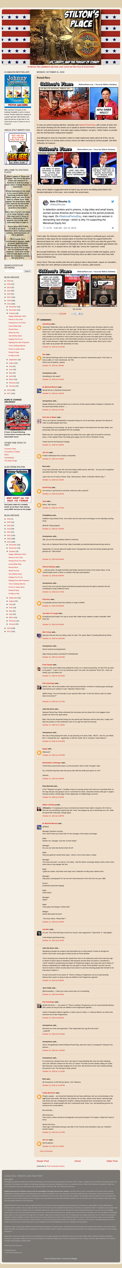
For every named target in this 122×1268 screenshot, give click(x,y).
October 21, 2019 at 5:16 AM (53, 480)
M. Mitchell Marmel (49, 387)
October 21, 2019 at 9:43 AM (53, 624)
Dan (44, 354)
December (13, 307)
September (13, 360)
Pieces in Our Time (16, 319)
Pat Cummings (48, 683)
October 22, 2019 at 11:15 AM (53, 1071)
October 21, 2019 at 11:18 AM (53, 725)
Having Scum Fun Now (17, 323)
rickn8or (45, 929)
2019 (9, 304)
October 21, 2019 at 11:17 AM (53, 701)
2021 (9, 297)
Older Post (112, 1161)
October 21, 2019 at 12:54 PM (53, 755)
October (12, 313)
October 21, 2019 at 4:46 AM (53, 459)
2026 (9, 281)
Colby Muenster (48, 1093)
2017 (9, 393)
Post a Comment (46, 1151)
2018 (9, 390)
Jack (44, 501)
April (11, 376)
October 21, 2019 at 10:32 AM (53, 676)
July (10, 366)
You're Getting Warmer (17, 346)
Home (78, 1161)
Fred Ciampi (47, 665)
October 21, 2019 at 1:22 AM (53, 379)
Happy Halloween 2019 (17, 316)
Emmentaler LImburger (51, 763)
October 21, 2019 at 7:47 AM (53, 508)
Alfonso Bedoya (48, 567)
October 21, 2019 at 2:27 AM (53, 410)
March (11, 379)
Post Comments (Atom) (55, 1166)
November (13, 310)
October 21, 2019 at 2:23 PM (53, 797)
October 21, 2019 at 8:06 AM (53, 576)
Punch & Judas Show (17, 349)
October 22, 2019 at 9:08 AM (53, 980)
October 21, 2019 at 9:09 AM (53, 606)
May (11, 373)
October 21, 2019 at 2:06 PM (53, 779)
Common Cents (10, 449)
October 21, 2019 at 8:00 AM (53, 559)
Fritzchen (46, 599)
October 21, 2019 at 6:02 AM (53, 494)
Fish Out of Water (49, 417)
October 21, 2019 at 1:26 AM (53, 393)
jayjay (44, 749)
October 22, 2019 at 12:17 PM (53, 1132)
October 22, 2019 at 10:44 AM (53, 1034)
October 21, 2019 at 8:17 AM (53, 592)
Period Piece (13, 329)
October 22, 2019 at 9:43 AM (53, 994)
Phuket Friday (14, 352)
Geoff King (46, 487)
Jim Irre (45, 452)
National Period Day (87, 125)
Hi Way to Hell (14, 355)
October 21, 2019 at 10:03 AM (53, 638)
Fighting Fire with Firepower (19, 342)
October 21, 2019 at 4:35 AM (53, 445)
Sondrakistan (9, 458)
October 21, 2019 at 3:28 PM (53, 816)
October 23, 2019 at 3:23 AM (53, 1146)
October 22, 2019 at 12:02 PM (53, 1085)
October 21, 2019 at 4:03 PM (53, 922)
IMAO (6, 455)
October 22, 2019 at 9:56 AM (53, 1018)
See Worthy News (15, 336)
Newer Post (43, 1161)
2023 (9, 291)
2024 (9, 287)
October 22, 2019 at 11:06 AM (53, 1050)
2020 (9, 301)
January (12, 386)
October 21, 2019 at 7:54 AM (53, 529)
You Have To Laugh (50, 613)
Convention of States (12, 452)
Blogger (74, 1259)
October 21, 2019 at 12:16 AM (53, 347)
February (12, 383)
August (12, 363)
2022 (9, 294)
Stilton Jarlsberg (49, 805)
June (11, 369)
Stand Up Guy (14, 332)
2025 (9, 284)
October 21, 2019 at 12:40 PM (53, 741)
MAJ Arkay (46, 632)
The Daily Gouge (10, 461)
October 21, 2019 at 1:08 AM (53, 365)
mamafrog (46, 324)
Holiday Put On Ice (16, 339)
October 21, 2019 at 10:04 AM (53, 657)
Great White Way (15, 326)
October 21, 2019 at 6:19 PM (53, 940)
